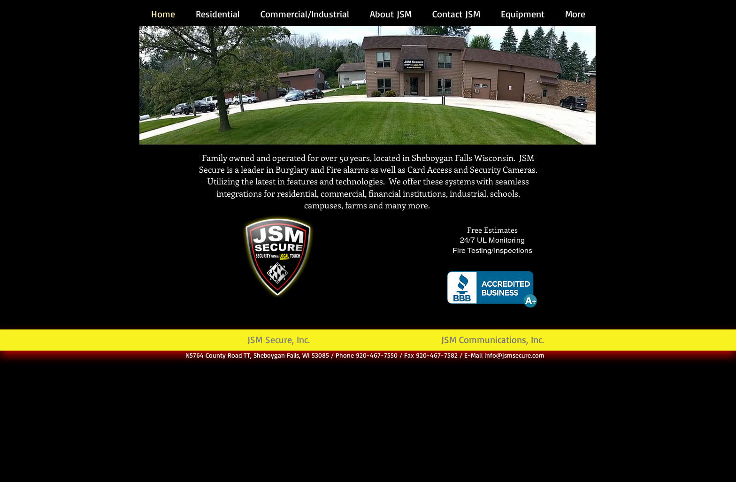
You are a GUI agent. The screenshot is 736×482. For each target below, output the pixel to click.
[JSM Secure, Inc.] (278, 340)
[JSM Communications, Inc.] (492, 340)
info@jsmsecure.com (514, 355)
